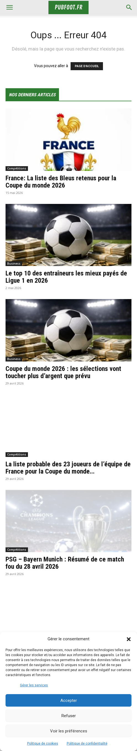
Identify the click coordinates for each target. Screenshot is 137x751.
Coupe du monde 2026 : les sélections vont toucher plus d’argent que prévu (63, 372)
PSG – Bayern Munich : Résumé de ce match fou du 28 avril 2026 (65, 562)
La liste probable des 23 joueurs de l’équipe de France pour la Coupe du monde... (68, 467)
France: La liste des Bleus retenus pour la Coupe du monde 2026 (61, 181)
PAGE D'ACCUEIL (87, 66)
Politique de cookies (42, 743)
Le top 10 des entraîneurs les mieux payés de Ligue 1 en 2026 (66, 276)
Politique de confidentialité (87, 743)
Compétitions (16, 168)
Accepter (68, 700)
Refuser (68, 715)
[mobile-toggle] (9, 7)
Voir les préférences (68, 731)
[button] (128, 639)
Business (13, 263)
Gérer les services (34, 685)
